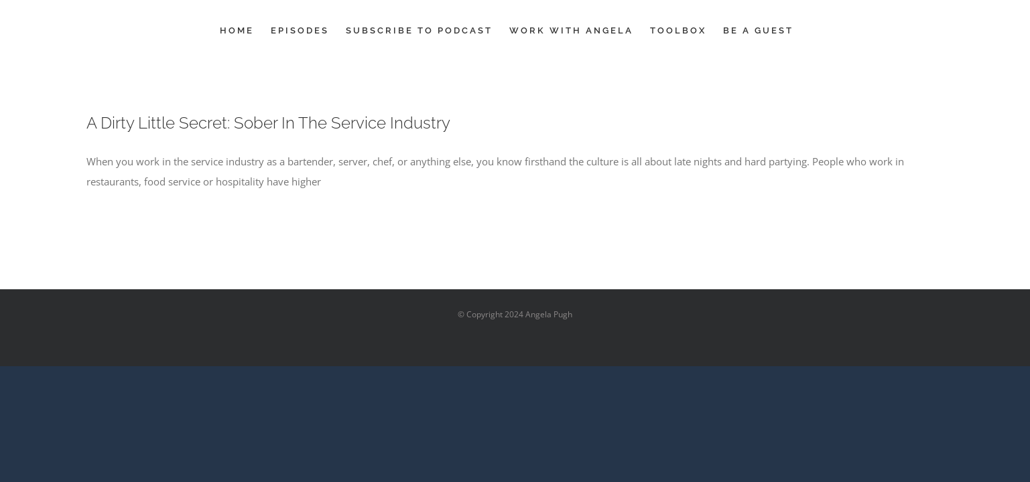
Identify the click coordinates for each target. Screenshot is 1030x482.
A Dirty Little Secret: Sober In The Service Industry (268, 123)
